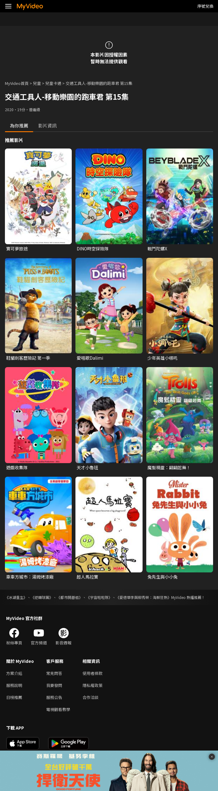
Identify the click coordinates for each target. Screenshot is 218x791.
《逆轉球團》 (42, 597)
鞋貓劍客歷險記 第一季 (28, 358)
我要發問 (54, 685)
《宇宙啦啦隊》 (99, 597)
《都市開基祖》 (70, 597)
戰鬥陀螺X (157, 248)
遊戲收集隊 (17, 467)
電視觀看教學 (58, 709)
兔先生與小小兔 (162, 577)
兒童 (37, 83)
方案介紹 (14, 673)
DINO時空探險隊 (93, 248)
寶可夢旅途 (17, 248)
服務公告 (54, 697)
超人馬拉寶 (87, 577)
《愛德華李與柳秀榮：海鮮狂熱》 (143, 597)
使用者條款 (93, 673)
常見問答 (54, 673)
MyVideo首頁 (17, 83)
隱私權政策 (93, 685)
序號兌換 (205, 6)
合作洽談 (91, 697)
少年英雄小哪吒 (162, 358)
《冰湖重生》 (16, 597)
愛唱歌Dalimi (90, 358)
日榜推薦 (14, 697)
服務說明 (14, 685)
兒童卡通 (53, 83)
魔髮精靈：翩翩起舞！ (169, 467)
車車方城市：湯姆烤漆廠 (30, 577)
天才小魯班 (87, 467)
